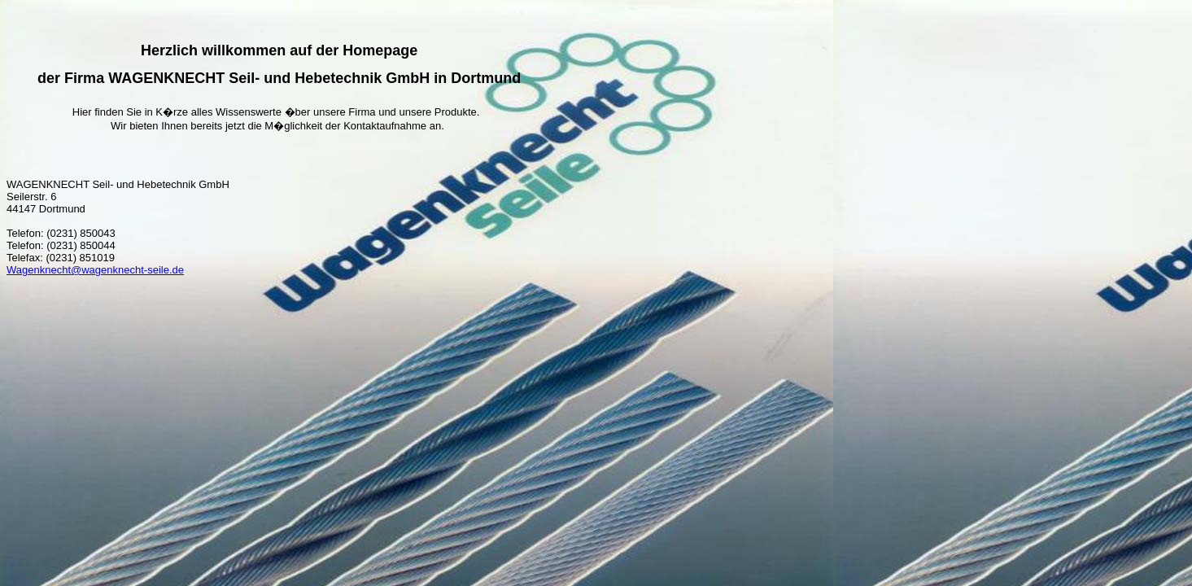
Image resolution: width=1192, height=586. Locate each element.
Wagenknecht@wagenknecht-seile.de (95, 270)
